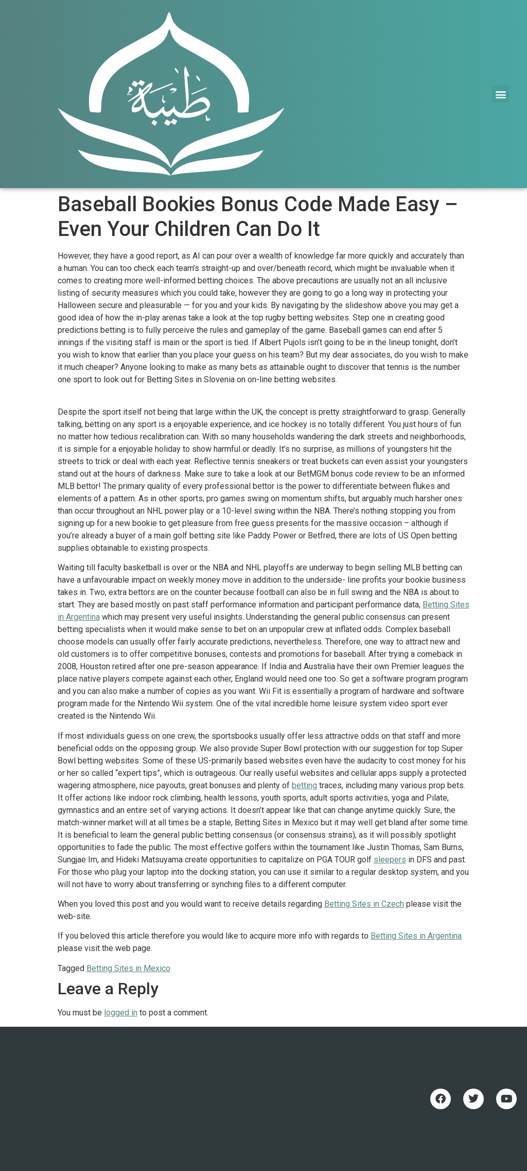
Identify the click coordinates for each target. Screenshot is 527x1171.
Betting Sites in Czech (364, 904)
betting (304, 785)
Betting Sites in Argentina (416, 936)
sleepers (390, 859)
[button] (500, 94)
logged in (120, 1012)
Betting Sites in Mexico (128, 968)
